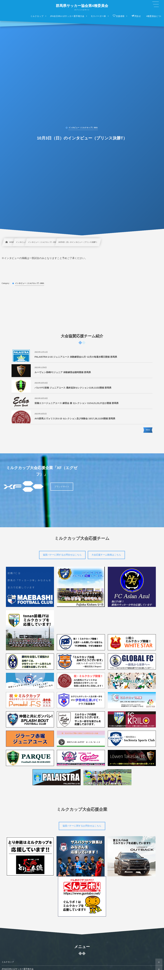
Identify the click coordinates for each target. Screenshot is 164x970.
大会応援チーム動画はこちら (106, 554)
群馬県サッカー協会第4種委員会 (82, 6)
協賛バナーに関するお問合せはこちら (62, 554)
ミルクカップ (8, 962)
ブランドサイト (61, 486)
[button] (155, 4)
